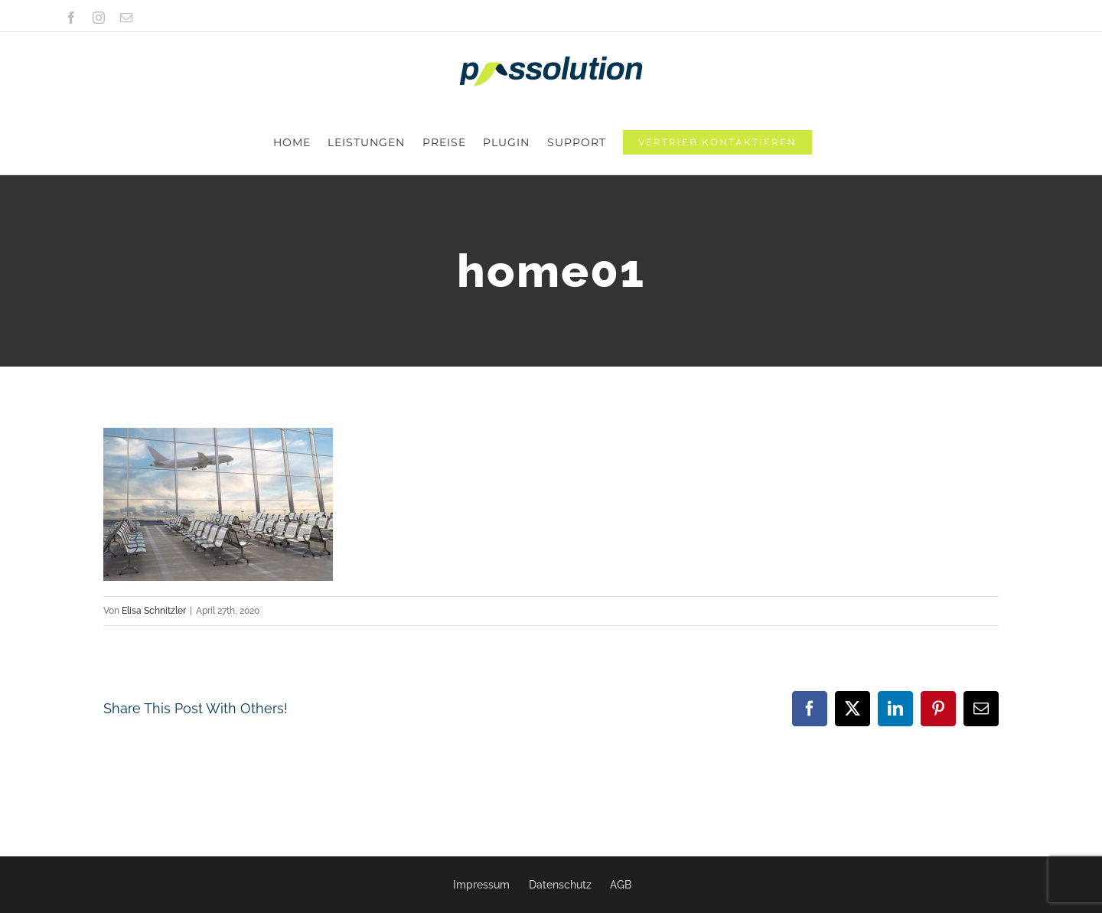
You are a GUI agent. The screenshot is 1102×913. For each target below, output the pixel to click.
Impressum (481, 885)
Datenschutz (560, 885)
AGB (620, 885)
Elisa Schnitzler (154, 546)
